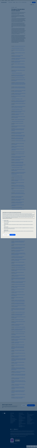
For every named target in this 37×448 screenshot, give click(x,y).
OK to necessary (6, 234)
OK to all (12, 234)
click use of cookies (8, 217)
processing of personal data (14, 217)
